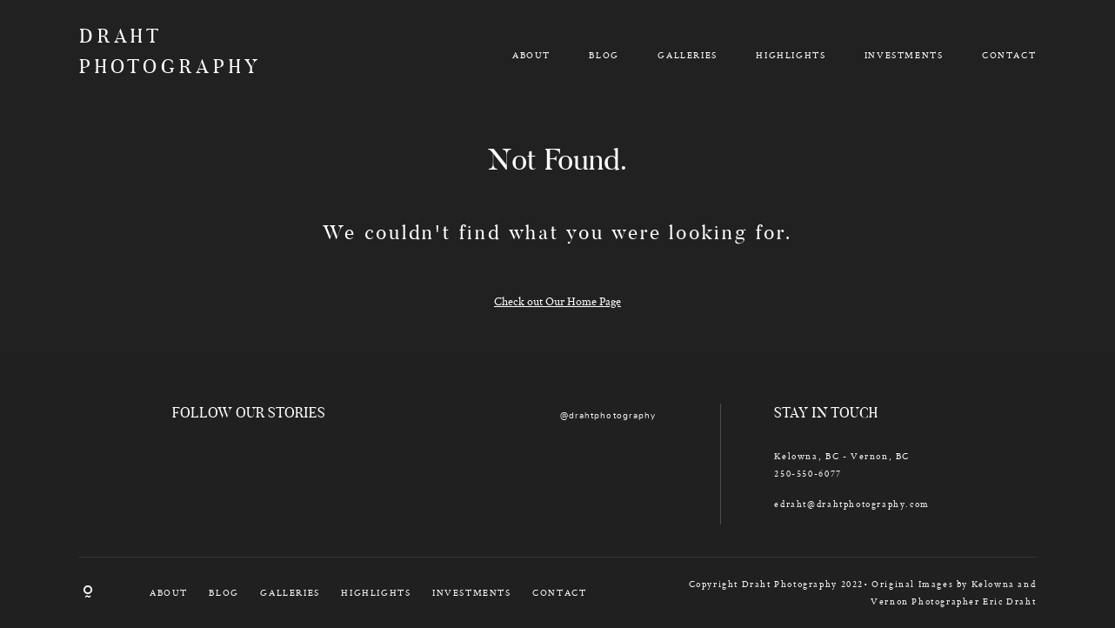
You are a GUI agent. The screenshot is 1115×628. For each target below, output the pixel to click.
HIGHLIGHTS (790, 55)
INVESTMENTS (904, 55)
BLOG (603, 55)
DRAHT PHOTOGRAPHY (156, 54)
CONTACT (1009, 55)
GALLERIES (687, 55)
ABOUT (531, 55)
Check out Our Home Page (557, 301)
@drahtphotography (608, 415)
